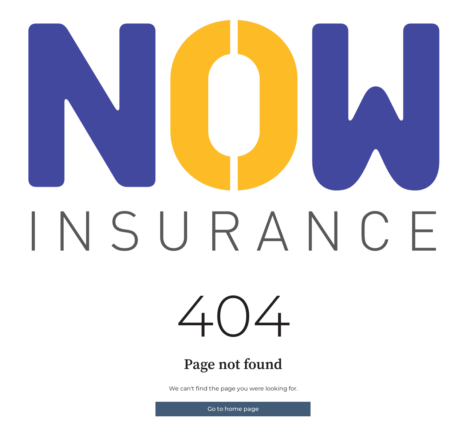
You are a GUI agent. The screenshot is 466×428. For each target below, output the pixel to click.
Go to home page (233, 408)
